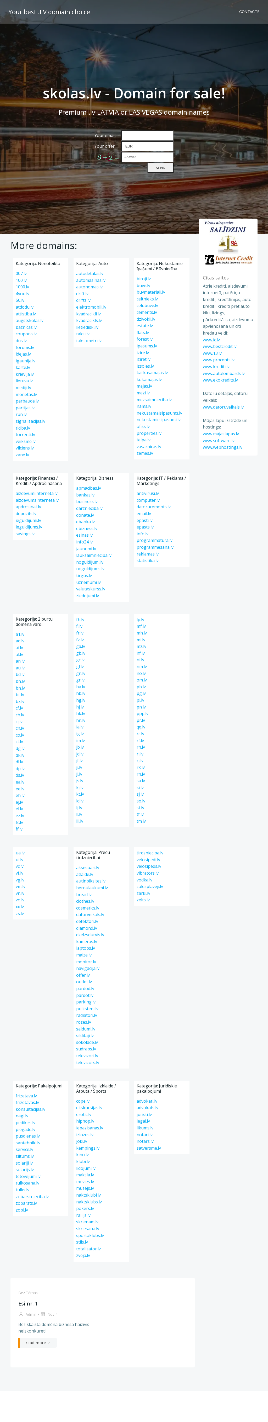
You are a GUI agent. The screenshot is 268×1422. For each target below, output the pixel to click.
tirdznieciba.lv (150, 853)
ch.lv (20, 715)
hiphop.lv (85, 1121)
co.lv (20, 735)
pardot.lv (84, 995)
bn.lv (20, 688)
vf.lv (19, 873)
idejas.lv (23, 354)
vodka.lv (144, 880)
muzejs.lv (85, 1188)
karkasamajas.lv (152, 373)
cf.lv (19, 708)
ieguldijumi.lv (28, 520)
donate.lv (85, 515)
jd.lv (79, 754)
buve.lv (143, 285)
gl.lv (80, 666)
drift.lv (82, 294)
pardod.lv (85, 988)
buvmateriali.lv (151, 292)
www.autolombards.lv (224, 373)
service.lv (24, 1149)
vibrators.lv (148, 873)
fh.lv (80, 619)
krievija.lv (25, 374)
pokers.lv (85, 1208)
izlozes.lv (84, 1135)
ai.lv (19, 648)
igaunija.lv (25, 361)
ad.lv (20, 641)
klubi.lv (83, 1161)
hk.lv (80, 713)
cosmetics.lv (87, 908)
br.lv (20, 694)
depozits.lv (26, 513)
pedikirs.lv (25, 1122)
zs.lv (20, 913)
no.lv (141, 673)
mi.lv (141, 640)
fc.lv (19, 822)
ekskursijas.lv (89, 1108)
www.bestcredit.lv (220, 346)
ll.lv (79, 814)
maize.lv (84, 955)
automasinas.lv (90, 280)
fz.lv (80, 640)
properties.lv (149, 433)
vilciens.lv (25, 448)
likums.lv (145, 1128)
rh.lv (141, 747)
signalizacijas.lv (30, 421)
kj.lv (79, 787)
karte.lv (23, 367)
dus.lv (21, 340)
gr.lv (80, 680)
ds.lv (20, 775)
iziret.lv (143, 359)
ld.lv (79, 801)
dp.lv (20, 768)
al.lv (19, 654)
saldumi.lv (85, 1029)
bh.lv (20, 681)
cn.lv (20, 728)
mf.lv (141, 626)
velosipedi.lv (148, 860)
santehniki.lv (28, 1143)
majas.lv (144, 386)
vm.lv (20, 886)
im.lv (80, 740)
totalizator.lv (88, 1249)
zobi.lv (22, 1210)
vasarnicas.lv (149, 447)
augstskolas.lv (29, 320)
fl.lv (79, 626)
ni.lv (140, 660)
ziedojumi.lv (87, 596)
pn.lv (141, 707)
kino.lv (82, 1154)
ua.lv (20, 853)
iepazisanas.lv (89, 1128)
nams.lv (144, 406)
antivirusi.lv (148, 493)
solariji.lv (24, 1163)
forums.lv (25, 347)
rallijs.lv (83, 1215)
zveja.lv (83, 1255)
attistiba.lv (26, 314)
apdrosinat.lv (28, 507)
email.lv (144, 513)
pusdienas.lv (28, 1136)
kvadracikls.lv (89, 320)
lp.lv (140, 619)
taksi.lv (83, 334)
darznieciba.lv (89, 508)
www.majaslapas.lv (221, 434)
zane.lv (22, 455)
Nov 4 (49, 1314)
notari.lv (145, 1135)
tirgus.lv (84, 575)
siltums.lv (25, 1156)
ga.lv (80, 646)
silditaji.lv (85, 1035)
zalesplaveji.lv (150, 886)
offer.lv (83, 975)
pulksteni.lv (87, 1009)
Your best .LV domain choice (49, 11)
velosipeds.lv (149, 866)
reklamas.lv (148, 554)
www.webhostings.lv (222, 447)
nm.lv (142, 666)
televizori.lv (87, 1056)
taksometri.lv (89, 340)
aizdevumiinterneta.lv (37, 493)
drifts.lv (83, 300)
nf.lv (141, 653)
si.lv (140, 787)
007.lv (21, 273)
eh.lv (20, 795)
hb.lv (80, 693)
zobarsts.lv (26, 1203)
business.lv (87, 501)
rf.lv (140, 740)
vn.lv (20, 893)
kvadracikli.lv (88, 314)
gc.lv (80, 660)
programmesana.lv (155, 547)
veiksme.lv (26, 441)
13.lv (196, 1406)
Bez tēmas (28, 1292)
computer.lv (148, 500)
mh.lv (142, 633)
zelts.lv (143, 900)
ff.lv (19, 829)
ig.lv (80, 734)
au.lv (20, 668)
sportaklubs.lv (90, 1235)
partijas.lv (25, 408)
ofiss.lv (143, 426)
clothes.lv (85, 901)
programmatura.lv (154, 540)
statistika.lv (148, 560)
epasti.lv (145, 520)
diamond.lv (86, 928)
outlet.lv (84, 982)
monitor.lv (86, 962)
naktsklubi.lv (88, 1195)
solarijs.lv (25, 1169)
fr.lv (79, 633)
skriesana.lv (87, 1228)
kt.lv (80, 794)
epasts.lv (145, 527)
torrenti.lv (25, 434)
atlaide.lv (84, 874)
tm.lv (141, 821)
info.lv (142, 534)
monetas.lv (26, 394)
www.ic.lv (211, 340)
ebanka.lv (85, 522)
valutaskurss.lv (90, 589)
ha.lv (80, 687)
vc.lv (20, 866)
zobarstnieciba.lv (32, 1196)
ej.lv (19, 802)
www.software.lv (218, 440)
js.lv (79, 781)
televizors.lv (87, 1062)
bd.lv (20, 674)
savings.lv (25, 534)
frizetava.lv (26, 1096)
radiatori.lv (86, 1015)
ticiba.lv (23, 428)
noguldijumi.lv (89, 562)
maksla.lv (85, 1175)
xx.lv (20, 907)
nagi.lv (22, 1116)
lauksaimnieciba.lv (93, 555)
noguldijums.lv (90, 569)
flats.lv (143, 332)
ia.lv (79, 727)
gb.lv (80, 653)
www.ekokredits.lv (220, 380)
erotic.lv (83, 1114)
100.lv (21, 280)
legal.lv (143, 1121)
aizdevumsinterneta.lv (37, 500)
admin (27, 1314)
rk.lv (141, 767)
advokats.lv (147, 1108)
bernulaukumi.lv (92, 888)
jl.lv (79, 774)
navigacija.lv (87, 968)
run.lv (21, 414)
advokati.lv (147, 1101)
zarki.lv (143, 893)
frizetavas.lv (27, 1102)
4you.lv (22, 294)
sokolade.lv (87, 1042)
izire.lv (143, 353)
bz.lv (20, 701)
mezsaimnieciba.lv (154, 400)
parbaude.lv (27, 401)
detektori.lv (87, 921)
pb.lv (141, 687)
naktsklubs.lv (89, 1202)
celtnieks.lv (147, 299)
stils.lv (82, 1242)
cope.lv (83, 1101)
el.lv (19, 809)
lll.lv (79, 821)
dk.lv (20, 755)
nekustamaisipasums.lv (159, 413)
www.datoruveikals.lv (223, 407)
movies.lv (85, 1182)
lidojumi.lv (86, 1168)
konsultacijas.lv (30, 1109)
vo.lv (20, 900)
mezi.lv (143, 393)
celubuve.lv (147, 305)
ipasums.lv (147, 346)
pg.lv (141, 693)
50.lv (20, 300)
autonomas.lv (89, 287)
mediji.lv (23, 387)
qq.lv (141, 727)
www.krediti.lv (216, 366)
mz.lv (141, 646)
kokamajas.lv (149, 379)
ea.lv (20, 782)
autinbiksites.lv (90, 881)
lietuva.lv (24, 381)
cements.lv (147, 312)
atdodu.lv (25, 307)
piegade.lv (25, 1129)
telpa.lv (143, 440)
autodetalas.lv (89, 273)
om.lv (142, 680)
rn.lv (141, 774)
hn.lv (80, 720)
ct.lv (19, 741)
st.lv (140, 808)
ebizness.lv (86, 528)
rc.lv (140, 734)
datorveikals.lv (90, 914)
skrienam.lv (87, 1222)
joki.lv (81, 1141)
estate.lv (145, 326)
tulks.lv (22, 1190)
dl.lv (19, 762)
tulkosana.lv (27, 1183)
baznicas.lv (26, 327)
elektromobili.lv (91, 307)
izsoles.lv (145, 366)
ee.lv (20, 789)
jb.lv (80, 747)
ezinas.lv (84, 535)
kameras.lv (86, 941)
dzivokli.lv (146, 319)
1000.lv (22, 287)
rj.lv (140, 760)
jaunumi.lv (86, 549)
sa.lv (141, 781)
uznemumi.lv (88, 582)
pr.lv (141, 720)
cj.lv (19, 722)
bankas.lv (85, 495)
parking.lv (86, 1002)
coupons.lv (26, 334)
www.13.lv (212, 353)
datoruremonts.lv (154, 507)
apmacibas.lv (88, 488)
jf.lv (79, 760)
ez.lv (20, 815)
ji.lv (79, 767)
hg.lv (80, 700)
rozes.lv (83, 1022)
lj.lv (79, 808)
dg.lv (20, 748)
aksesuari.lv (87, 867)
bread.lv (84, 894)
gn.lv (80, 673)
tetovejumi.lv (28, 1176)
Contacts (249, 12)
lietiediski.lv (87, 327)
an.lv (20, 661)
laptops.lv (85, 948)
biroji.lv (144, 279)
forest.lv (145, 339)
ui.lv (19, 860)
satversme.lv (149, 1148)
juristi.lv (144, 1114)
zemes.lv (145, 453)
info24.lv (84, 542)
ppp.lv (142, 713)
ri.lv (140, 754)
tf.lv (140, 814)
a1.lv (20, 634)
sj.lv (140, 794)
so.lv (141, 801)
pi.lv (140, 700)
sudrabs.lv (86, 1049)
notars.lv (145, 1141)
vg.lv (20, 880)
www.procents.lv (218, 360)
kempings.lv (87, 1148)
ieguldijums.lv (29, 527)
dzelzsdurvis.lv (90, 935)
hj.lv (80, 707)
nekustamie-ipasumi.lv (159, 419)
